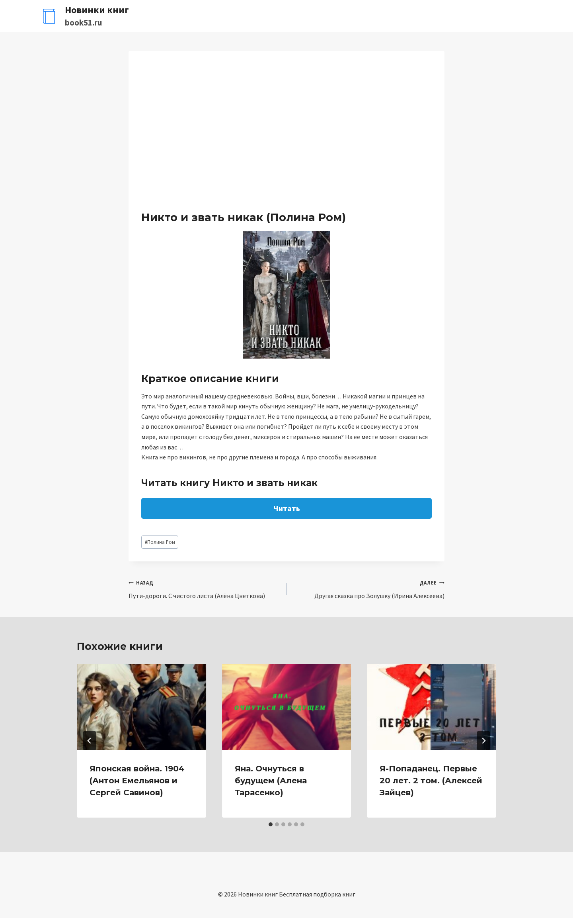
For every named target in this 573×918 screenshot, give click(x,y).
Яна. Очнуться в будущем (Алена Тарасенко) (271, 780)
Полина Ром (160, 542)
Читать (286, 508)
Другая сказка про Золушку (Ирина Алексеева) (368, 588)
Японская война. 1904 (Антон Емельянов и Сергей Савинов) (137, 780)
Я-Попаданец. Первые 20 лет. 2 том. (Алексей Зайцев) (431, 780)
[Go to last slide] (89, 740)
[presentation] (141, 707)
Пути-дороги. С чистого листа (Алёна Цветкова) (204, 588)
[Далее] (483, 740)
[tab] (271, 824)
